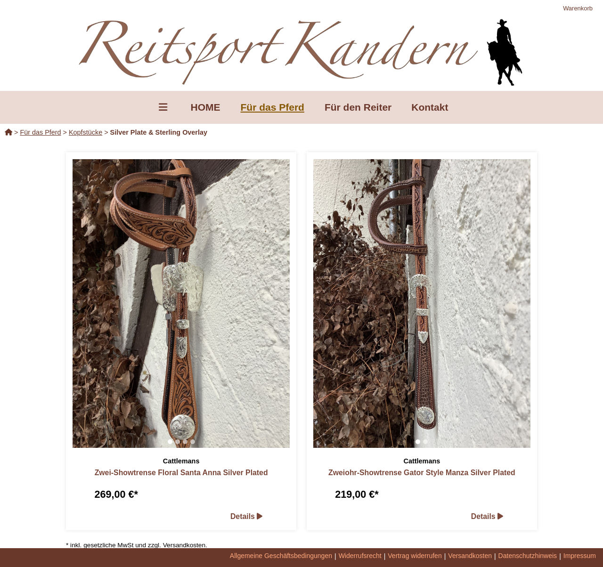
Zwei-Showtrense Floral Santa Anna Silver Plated (181, 473)
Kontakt (429, 107)
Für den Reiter (358, 107)
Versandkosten (470, 555)
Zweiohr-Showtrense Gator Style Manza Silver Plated (421, 473)
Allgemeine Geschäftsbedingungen (281, 555)
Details (246, 516)
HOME (205, 107)
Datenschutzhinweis (527, 555)
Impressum (579, 555)
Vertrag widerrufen (414, 555)
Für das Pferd (272, 107)
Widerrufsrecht (360, 555)
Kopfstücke (85, 132)
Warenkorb (578, 8)
